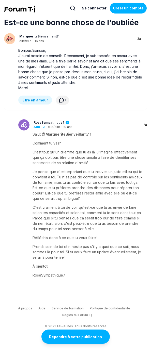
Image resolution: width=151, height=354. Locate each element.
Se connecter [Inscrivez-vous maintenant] (94, 8)
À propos (25, 308)
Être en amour (35, 100)
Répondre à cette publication (75, 337)
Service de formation (68, 308)
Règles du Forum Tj (77, 315)
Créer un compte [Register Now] (128, 8)
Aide (42, 308)
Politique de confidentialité (110, 308)
